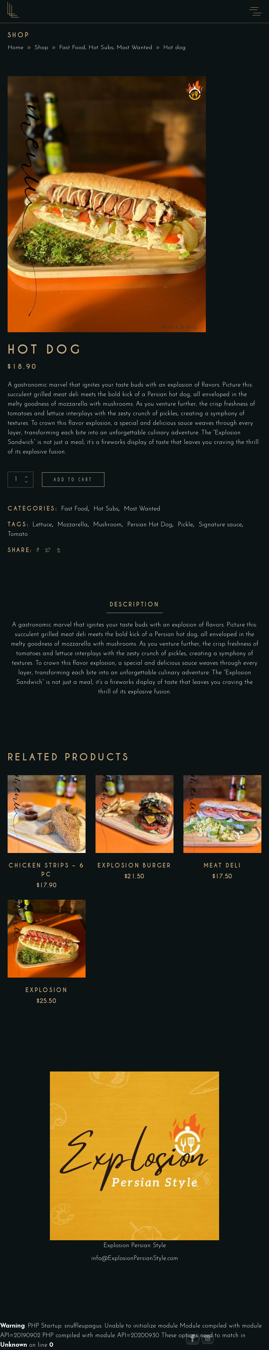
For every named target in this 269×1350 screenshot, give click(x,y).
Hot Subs (101, 47)
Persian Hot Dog (149, 525)
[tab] (134, 604)
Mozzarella (73, 525)
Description (134, 604)
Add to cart (73, 479)
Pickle (185, 525)
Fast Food (72, 47)
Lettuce (42, 525)
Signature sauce (220, 525)
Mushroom (107, 525)
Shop (41, 47)
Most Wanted (134, 47)
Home (15, 47)
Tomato (18, 534)
